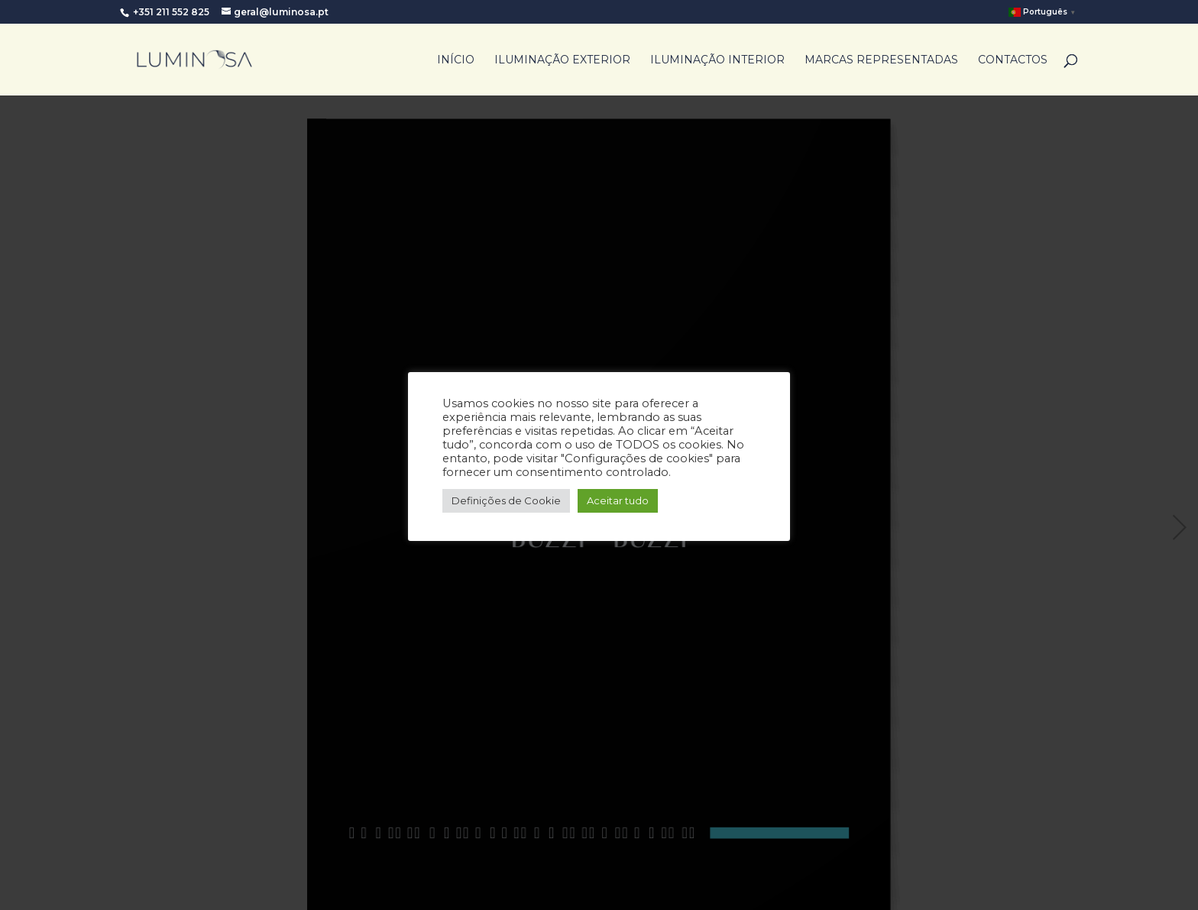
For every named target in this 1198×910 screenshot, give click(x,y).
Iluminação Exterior (562, 60)
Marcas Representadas (881, 60)
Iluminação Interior (717, 60)
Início (455, 60)
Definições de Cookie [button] (506, 500)
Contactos (1012, 60)
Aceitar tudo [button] (618, 500)
